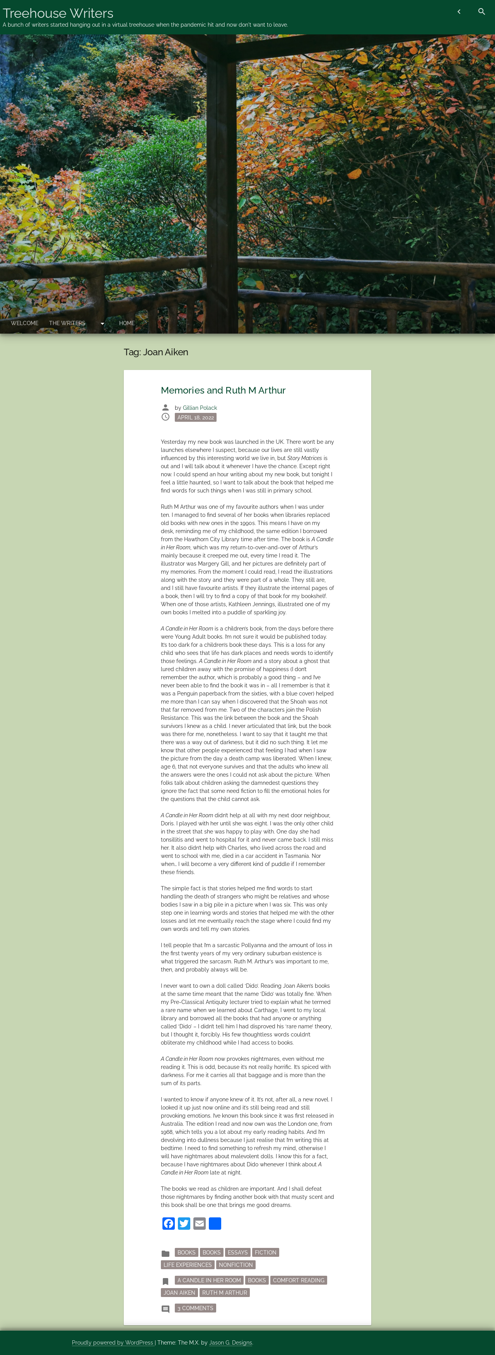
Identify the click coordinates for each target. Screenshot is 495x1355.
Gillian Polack (200, 408)
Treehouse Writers (58, 13)
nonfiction (236, 1264)
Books (212, 1252)
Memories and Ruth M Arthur (223, 390)
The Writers (67, 323)
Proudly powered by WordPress (113, 1343)
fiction (266, 1252)
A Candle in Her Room (209, 1280)
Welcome (24, 323)
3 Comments (197, 1307)
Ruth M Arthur (224, 1292)
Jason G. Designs (230, 1343)
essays (238, 1252)
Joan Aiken (179, 1292)
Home (127, 323)
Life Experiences (188, 1264)
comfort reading (298, 1280)
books (187, 1252)
